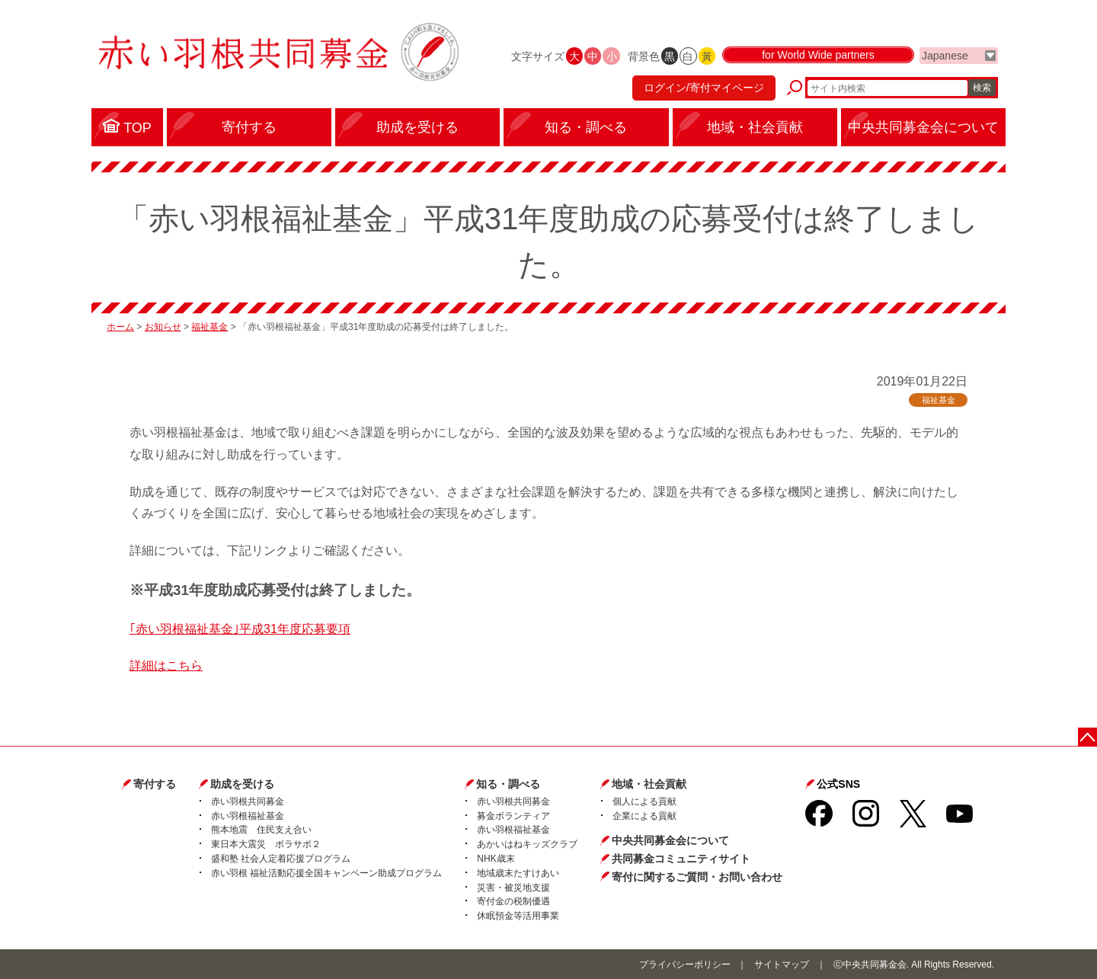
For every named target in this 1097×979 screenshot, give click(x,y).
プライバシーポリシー (685, 964)
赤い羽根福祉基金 (247, 816)
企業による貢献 (644, 816)
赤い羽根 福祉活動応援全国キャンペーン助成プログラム (326, 873)
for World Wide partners (818, 55)
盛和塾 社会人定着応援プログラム (280, 858)
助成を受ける (242, 784)
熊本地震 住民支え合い (261, 829)
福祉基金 (209, 327)
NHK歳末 (495, 858)
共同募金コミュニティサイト (681, 859)
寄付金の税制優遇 (513, 901)
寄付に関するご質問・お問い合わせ (697, 877)
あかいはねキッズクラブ (527, 844)
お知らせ (163, 327)
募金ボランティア (513, 816)
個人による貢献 (644, 801)
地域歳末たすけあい (518, 873)
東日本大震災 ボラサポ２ (266, 844)
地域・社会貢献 (649, 784)
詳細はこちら (166, 665)
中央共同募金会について (670, 840)
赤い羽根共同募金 (247, 801)
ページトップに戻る (1087, 737)
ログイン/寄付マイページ (704, 88)
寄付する (154, 784)
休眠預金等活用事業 (518, 915)
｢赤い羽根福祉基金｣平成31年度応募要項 (240, 628)
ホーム (120, 327)
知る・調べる (508, 784)
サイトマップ (781, 964)
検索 (982, 87)
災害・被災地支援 (513, 887)
